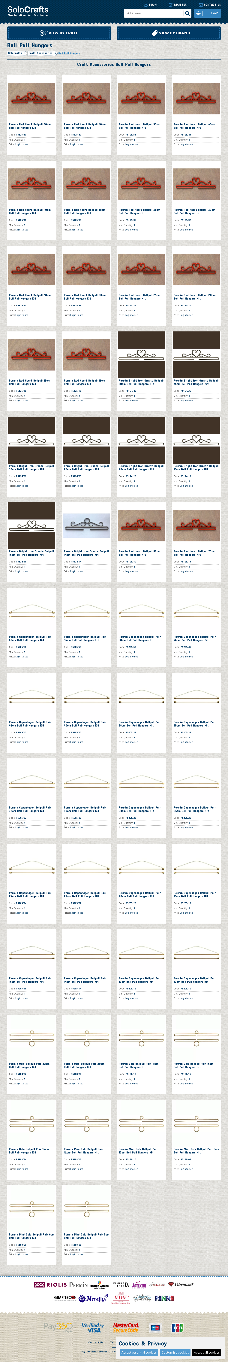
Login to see (21, 144)
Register (178, 5)
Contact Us (95, 1342)
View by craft (59, 33)
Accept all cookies (207, 1352)
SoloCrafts (15, 53)
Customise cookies (175, 1352)
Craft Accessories (40, 53)
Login (150, 4)
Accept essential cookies (139, 1352)
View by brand (171, 33)
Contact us (210, 5)
